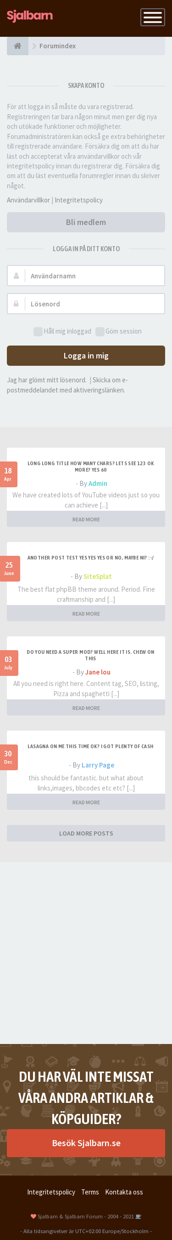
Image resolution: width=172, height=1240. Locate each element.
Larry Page (98, 765)
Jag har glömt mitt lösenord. (47, 379)
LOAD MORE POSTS (86, 833)
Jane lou (98, 672)
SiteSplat (97, 576)
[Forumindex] (17, 46)
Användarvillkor (28, 200)
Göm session (118, 331)
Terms (90, 1192)
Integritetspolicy (79, 200)
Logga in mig (86, 355)
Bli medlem (86, 222)
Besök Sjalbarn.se (86, 1142)
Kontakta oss (124, 1192)
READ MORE (86, 519)
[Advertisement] (86, 953)
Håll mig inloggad (62, 331)
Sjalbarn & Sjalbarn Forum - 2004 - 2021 (86, 1216)
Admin (98, 483)
